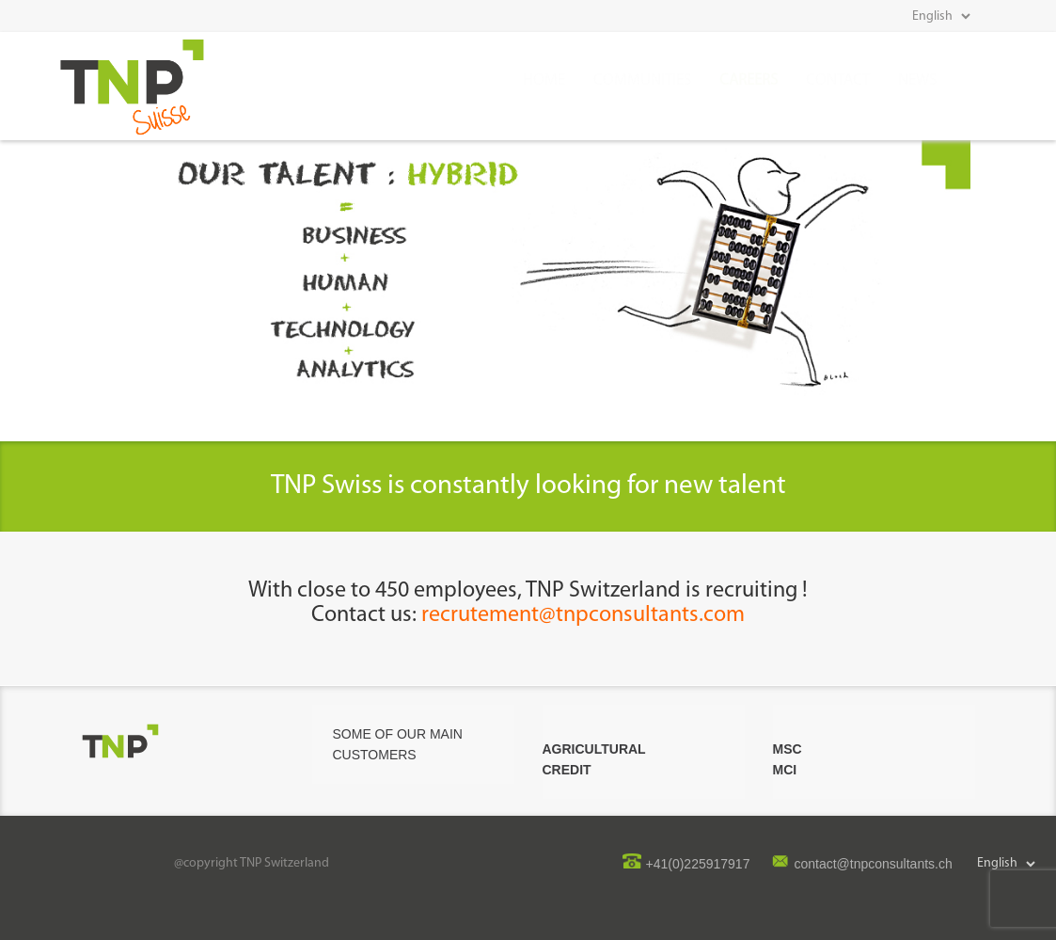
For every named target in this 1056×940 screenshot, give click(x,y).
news (917, 80)
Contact (838, 80)
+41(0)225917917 (698, 863)
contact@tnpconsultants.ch (873, 863)
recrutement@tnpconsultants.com (583, 615)
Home (544, 80)
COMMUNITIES (642, 80)
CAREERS (748, 80)
